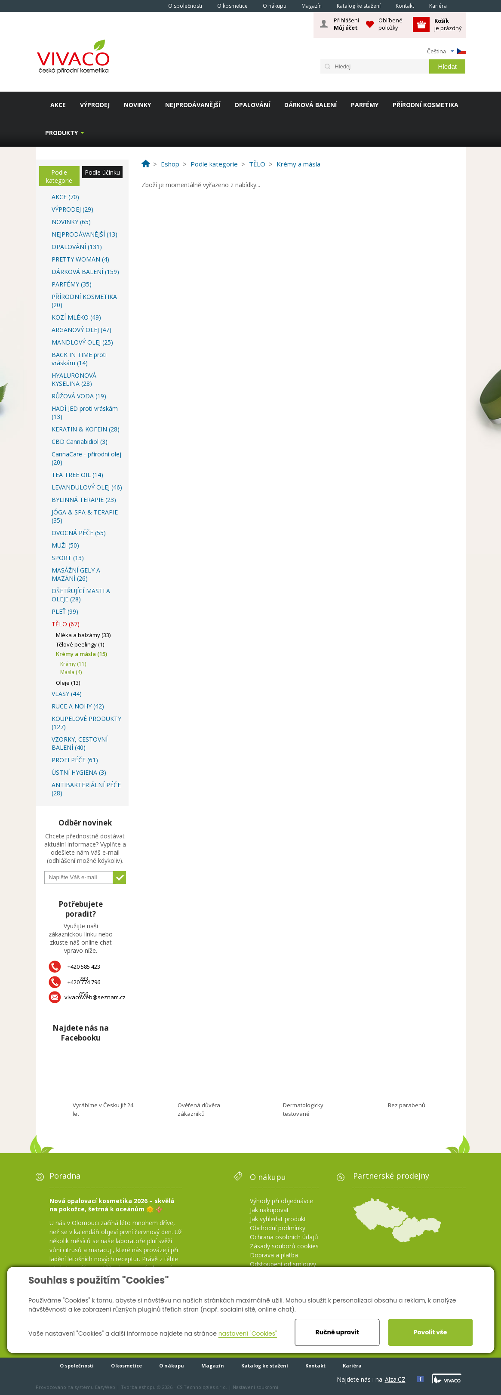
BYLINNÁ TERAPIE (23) (84, 500)
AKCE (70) (65, 197)
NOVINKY (137, 105)
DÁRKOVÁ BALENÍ (310, 105)
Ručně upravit (337, 1332)
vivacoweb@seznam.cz (95, 997)
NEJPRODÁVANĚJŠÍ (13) (84, 234)
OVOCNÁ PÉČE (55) (79, 533)
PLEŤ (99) (65, 611)
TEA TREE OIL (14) (77, 475)
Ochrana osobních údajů (284, 1237)
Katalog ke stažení (359, 5)
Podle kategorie (59, 176)
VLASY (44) (67, 694)
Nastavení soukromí (255, 1387)
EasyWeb (105, 1387)
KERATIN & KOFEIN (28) (86, 429)
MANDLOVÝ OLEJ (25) (82, 342)
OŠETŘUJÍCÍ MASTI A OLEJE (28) (81, 595)
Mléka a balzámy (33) (83, 635)
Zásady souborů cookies (284, 1246)
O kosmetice (232, 5)
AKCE (58, 105)
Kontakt (405, 5)
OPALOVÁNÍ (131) (77, 247)
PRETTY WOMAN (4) (80, 259)
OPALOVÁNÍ (252, 105)
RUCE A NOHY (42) (78, 706)
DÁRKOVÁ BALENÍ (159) (85, 272)
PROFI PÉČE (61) (75, 760)
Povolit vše (430, 1332)
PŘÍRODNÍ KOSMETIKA (425, 105)
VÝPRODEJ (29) (72, 209)
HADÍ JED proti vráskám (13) (85, 412)
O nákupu (274, 5)
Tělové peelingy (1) (80, 644)
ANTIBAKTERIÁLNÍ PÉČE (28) (86, 789)
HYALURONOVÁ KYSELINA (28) (74, 379)
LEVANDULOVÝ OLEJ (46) (87, 487)
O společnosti (185, 5)
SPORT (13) (68, 558)
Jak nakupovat (269, 1210)
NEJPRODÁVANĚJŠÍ (192, 105)
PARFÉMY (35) (72, 284)
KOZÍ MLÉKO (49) (76, 317)
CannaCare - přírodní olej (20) (86, 458)
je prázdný (447, 24)
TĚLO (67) (66, 624)
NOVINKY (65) (71, 222)
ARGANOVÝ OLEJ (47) (81, 330)
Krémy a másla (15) (81, 654)
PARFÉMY (364, 105)
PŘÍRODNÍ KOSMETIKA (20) (84, 301)
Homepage (148, 6)
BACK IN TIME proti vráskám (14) (79, 359)
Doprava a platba (274, 1255)
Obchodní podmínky (277, 1228)
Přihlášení (346, 24)
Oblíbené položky (390, 24)
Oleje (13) (68, 683)
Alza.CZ (395, 1379)
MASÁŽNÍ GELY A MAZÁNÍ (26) (76, 574)
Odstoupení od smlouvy (283, 1264)
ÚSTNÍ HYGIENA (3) (79, 772)
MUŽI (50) (65, 545)
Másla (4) (71, 672)
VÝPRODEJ (95, 105)
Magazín (311, 5)
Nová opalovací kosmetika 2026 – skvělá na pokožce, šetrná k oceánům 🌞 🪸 (111, 1205)
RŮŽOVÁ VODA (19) (79, 396)
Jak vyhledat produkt (278, 1219)
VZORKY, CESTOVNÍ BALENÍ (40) (80, 743)
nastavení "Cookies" (247, 1333)
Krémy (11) (73, 664)
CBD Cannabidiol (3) (80, 441)
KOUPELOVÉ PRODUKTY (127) (86, 722)
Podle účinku (102, 172)
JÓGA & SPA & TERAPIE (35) (85, 516)
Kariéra (438, 5)
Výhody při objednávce (281, 1201)
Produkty (61, 133)
